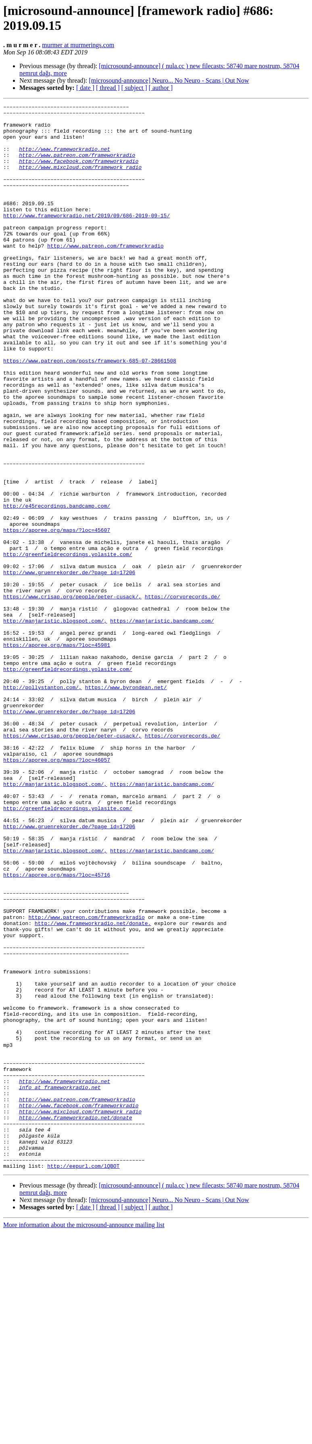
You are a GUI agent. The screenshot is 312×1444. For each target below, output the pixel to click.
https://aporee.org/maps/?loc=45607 (56, 615)
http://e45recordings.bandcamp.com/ (56, 586)
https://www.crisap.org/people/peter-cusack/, (72, 695)
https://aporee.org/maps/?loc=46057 (56, 891)
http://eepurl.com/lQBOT (83, 1377)
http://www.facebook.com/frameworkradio (78, 173)
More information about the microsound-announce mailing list (83, 1437)
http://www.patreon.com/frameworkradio (77, 165)
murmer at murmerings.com (78, 45)
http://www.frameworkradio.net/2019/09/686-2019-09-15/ (86, 238)
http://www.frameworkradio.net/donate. (93, 1087)
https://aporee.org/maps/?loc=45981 (56, 753)
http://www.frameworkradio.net (64, 158)
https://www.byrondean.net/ (126, 804)
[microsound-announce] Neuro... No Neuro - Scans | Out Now (169, 80)
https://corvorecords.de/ (182, 695)
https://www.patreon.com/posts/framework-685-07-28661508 (89, 412)
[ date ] (85, 87)
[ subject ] (134, 87)
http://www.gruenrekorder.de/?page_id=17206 (69, 666)
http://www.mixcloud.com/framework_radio (80, 180)
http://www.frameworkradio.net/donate (75, 1319)
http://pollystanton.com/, (42, 804)
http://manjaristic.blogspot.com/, (55, 724)
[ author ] (161, 87)
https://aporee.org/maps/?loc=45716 (56, 1029)
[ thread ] (108, 87)
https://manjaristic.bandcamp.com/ (162, 724)
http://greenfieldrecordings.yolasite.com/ (67, 644)
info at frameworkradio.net (60, 1283)
